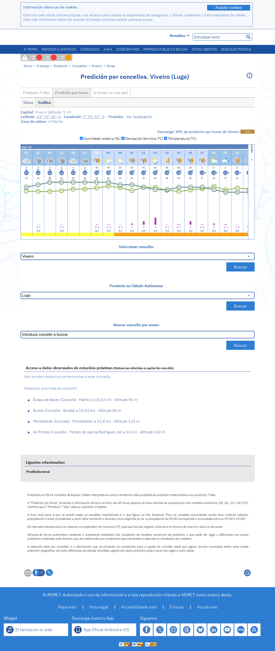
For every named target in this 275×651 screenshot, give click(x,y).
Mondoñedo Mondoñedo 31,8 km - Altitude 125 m (86, 421)
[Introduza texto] (218, 37)
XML (247, 131)
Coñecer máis (127, 49)
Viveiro (97, 66)
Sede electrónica (236, 49)
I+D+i (108, 49)
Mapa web (67, 607)
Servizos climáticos (59, 49)
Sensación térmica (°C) (144, 138)
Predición (61, 66)
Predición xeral (38, 471)
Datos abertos (204, 49)
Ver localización (139, 116)
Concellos (79, 66)
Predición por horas (71, 92)
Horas (110, 66)
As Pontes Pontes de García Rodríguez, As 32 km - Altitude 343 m (99, 432)
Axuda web (207, 607)
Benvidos (179, 35)
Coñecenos (89, 49)
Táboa (28, 102)
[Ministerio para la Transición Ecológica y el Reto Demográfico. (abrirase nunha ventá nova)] (47, 37)
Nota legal (98, 607)
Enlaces (177, 607)
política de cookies (140, 20)
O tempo (30, 49)
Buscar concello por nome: (136, 324)
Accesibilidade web (139, 607)
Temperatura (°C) (182, 138)
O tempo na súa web (110, 92)
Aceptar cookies (228, 8)
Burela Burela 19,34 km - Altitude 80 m (77, 410)
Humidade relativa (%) (102, 138)
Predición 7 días (36, 92)
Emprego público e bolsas (165, 49)
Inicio (28, 66)
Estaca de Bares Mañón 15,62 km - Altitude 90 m (85, 399)
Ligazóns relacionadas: (45, 462)
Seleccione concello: (136, 246)
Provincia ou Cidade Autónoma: (136, 285)
